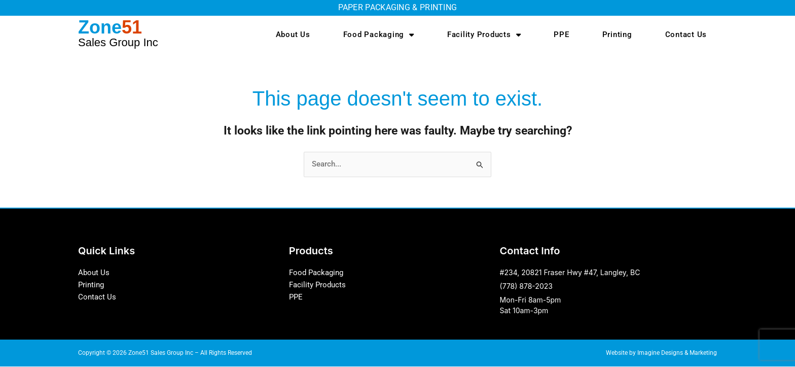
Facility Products (484, 35)
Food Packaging (378, 35)
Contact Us (686, 34)
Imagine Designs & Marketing (677, 353)
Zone (118, 33)
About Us (293, 34)
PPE (561, 34)
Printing (617, 34)
